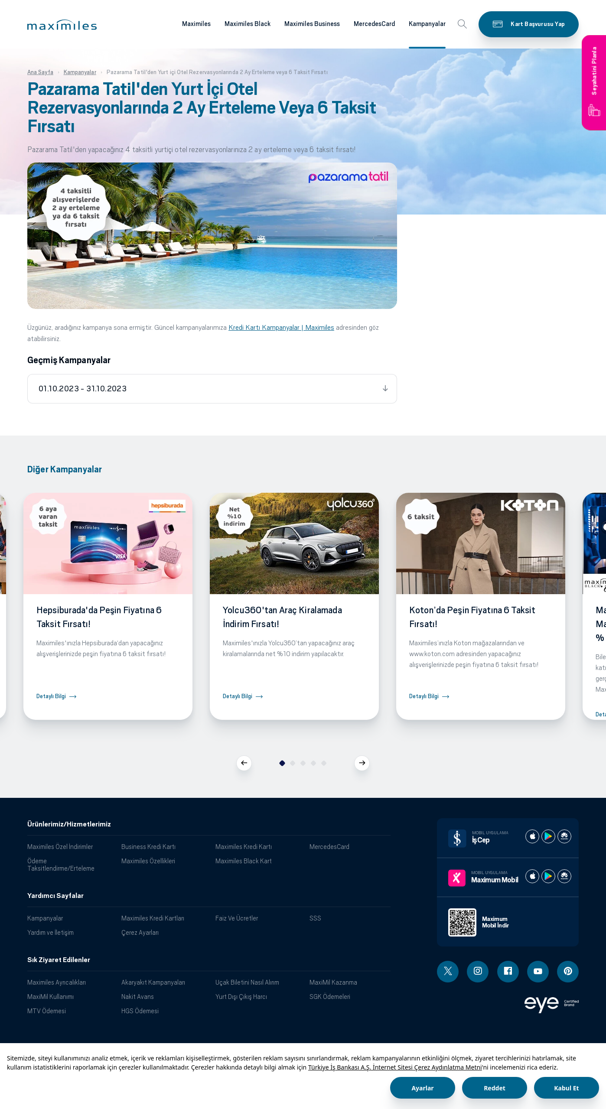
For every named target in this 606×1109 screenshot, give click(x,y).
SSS (315, 918)
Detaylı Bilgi (51, 696)
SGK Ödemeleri (330, 996)
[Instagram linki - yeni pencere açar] (478, 971)
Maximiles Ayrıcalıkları (56, 982)
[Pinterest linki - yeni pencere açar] (568, 971)
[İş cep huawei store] (564, 836)
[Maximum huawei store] (564, 876)
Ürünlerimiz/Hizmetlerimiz (69, 824)
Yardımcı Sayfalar (55, 896)
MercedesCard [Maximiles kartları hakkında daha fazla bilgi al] (374, 23)
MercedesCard (329, 846)
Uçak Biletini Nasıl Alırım (247, 982)
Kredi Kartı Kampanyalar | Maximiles (281, 327)
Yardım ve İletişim (50, 932)
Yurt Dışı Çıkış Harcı (241, 996)
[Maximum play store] (548, 876)
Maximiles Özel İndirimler (60, 846)
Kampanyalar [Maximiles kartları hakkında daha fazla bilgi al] (427, 23)
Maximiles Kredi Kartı (243, 846)
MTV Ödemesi (46, 1011)
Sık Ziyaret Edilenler (58, 960)
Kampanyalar (45, 918)
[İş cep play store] (548, 836)
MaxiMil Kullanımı (50, 996)
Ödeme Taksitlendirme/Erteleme (60, 864)
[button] (62, 25)
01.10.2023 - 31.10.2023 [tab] (83, 388)
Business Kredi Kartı (148, 846)
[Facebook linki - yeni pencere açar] (508, 971)
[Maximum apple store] (532, 876)
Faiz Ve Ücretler (236, 918)
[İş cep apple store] (532, 836)
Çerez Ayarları (140, 932)
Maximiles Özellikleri (148, 861)
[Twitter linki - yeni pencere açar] (448, 971)
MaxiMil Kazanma (333, 982)
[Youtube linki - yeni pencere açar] (538, 971)
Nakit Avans (137, 996)
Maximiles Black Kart (243, 861)
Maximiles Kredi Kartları (152, 918)
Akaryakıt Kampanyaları (153, 982)
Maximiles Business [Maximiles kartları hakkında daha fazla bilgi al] (312, 23)
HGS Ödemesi (140, 1011)
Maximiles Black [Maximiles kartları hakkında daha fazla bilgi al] (247, 23)
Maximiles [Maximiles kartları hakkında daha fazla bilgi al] (196, 23)
